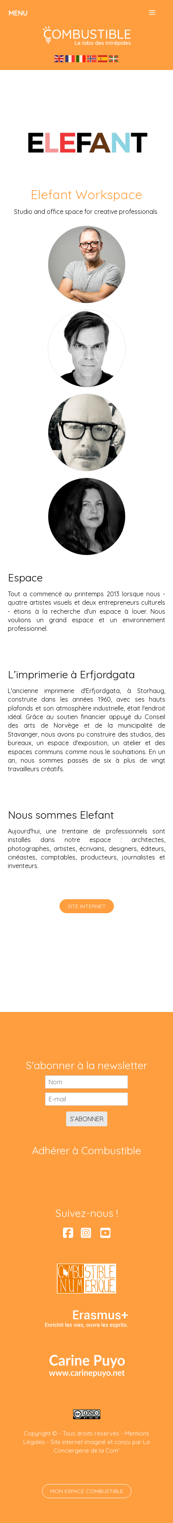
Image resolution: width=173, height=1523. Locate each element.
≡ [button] (152, 12)
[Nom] (86, 1082)
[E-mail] (86, 1099)
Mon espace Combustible (86, 1491)
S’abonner (86, 1119)
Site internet (87, 906)
